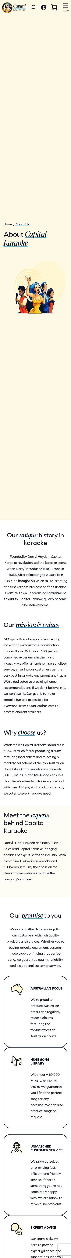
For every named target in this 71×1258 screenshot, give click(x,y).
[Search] (33, 7)
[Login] (43, 7)
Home (8, 224)
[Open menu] (65, 7)
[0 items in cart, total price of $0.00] (54, 7)
